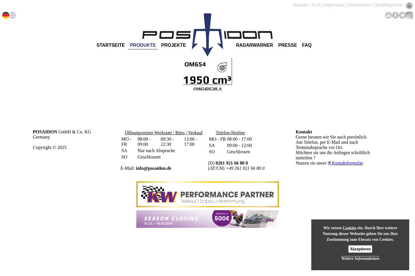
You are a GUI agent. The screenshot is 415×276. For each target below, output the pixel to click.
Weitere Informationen (360, 258)
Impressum (334, 4)
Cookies (349, 228)
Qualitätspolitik (388, 4)
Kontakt (300, 4)
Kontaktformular (345, 163)
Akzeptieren (360, 249)
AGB (316, 4)
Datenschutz (359, 4)
